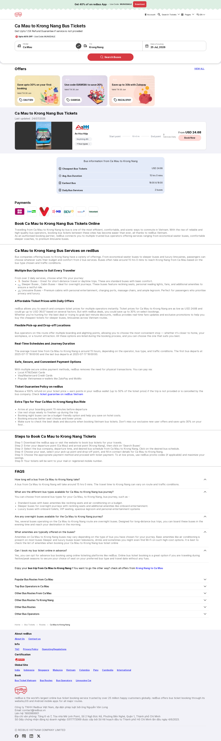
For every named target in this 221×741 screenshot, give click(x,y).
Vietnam (71, 670)
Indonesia (29, 670)
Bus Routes (46, 680)
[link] (37, 90)
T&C (17, 649)
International (124, 670)
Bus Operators (64, 680)
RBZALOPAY (122, 100)
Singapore (43, 670)
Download (140, 4)
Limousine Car (83, 680)
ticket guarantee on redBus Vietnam (61, 394)
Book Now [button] (189, 137)
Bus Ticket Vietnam (25, 680)
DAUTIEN (26, 100)
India (17, 670)
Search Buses (110, 57)
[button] (158, 46)
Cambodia (107, 670)
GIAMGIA (73, 100)
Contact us (34, 638)
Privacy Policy (30, 649)
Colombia (84, 670)
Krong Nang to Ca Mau (149, 568)
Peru (95, 670)
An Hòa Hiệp (81, 133)
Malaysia (58, 670)
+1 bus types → (83, 144)
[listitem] (20, 80)
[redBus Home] (18, 14)
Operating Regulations (54, 649)
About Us (20, 638)
